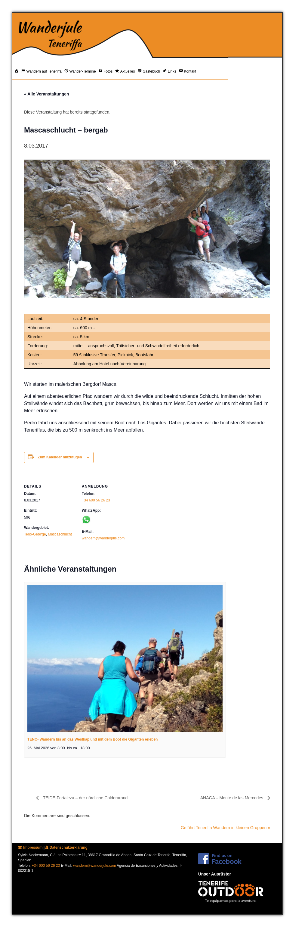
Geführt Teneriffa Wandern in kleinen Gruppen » (225, 827)
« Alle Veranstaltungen (46, 94)
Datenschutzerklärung (66, 847)
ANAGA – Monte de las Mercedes (232, 797)
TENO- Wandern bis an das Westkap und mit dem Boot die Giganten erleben (92, 739)
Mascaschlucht (60, 534)
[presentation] (125, 658)
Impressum (30, 847)
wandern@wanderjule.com (103, 538)
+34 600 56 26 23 (96, 500)
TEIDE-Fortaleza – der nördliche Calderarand (85, 797)
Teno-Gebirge (35, 534)
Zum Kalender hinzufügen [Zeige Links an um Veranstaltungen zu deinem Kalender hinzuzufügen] (60, 457)
